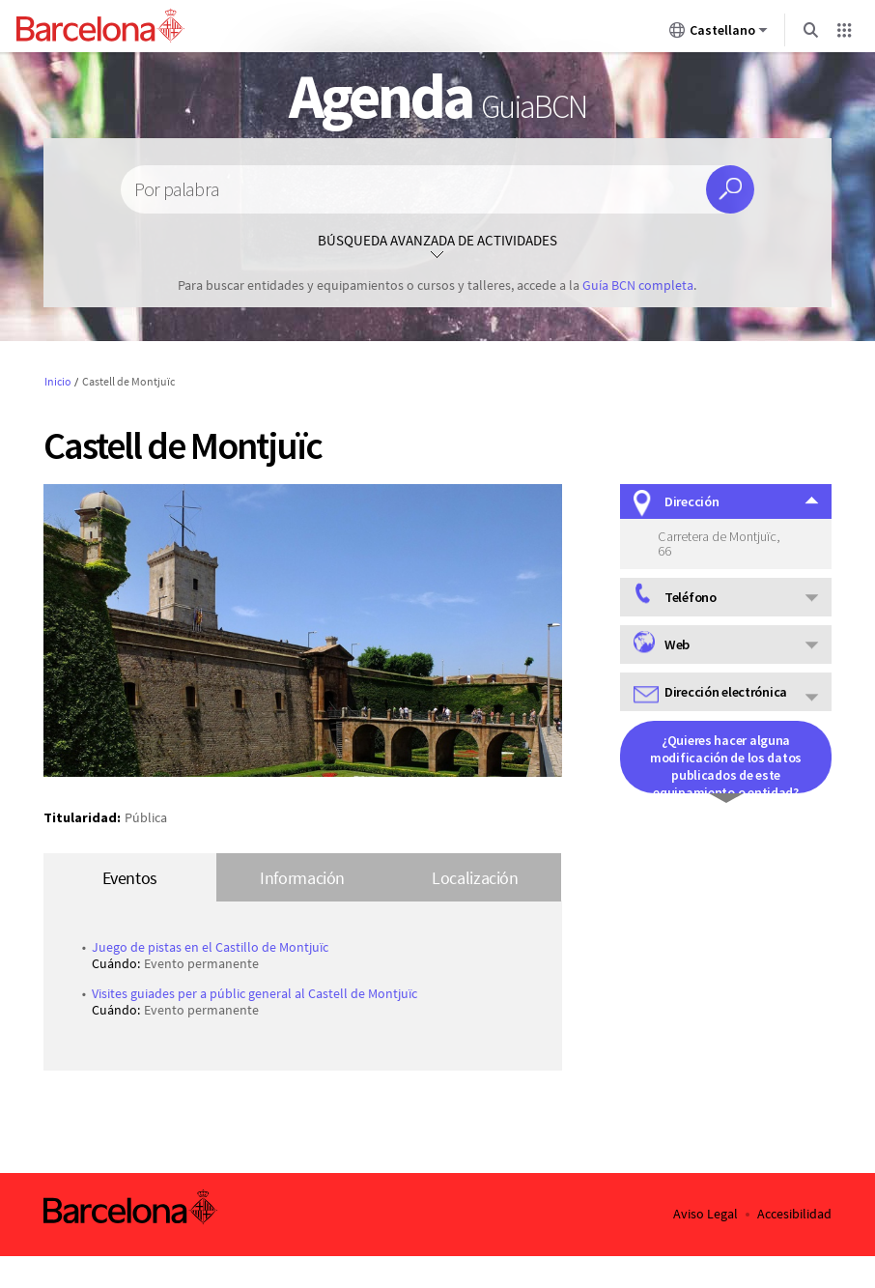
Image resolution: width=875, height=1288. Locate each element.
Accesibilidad (794, 1214)
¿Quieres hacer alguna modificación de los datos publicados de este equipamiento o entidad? (726, 762)
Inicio (57, 381)
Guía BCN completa (637, 285)
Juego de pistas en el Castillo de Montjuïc (210, 947)
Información (302, 878)
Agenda (437, 95)
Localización (475, 878)
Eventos (129, 878)
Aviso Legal (705, 1214)
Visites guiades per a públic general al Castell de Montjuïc (254, 993)
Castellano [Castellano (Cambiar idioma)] (718, 33)
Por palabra (176, 190)
